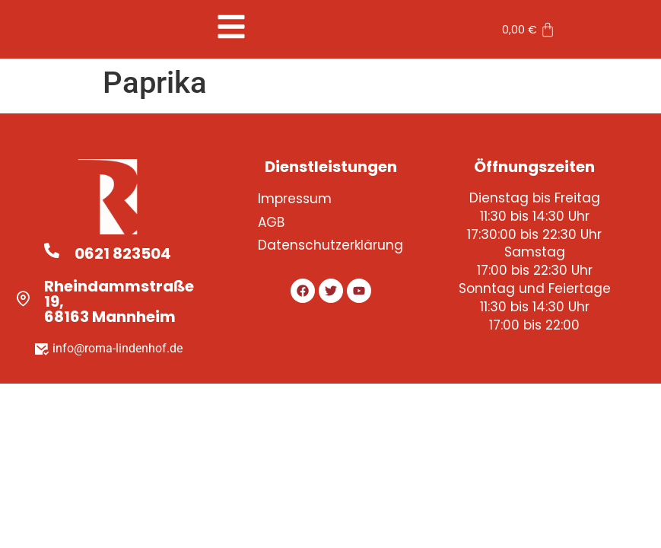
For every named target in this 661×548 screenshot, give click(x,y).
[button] (231, 26)
